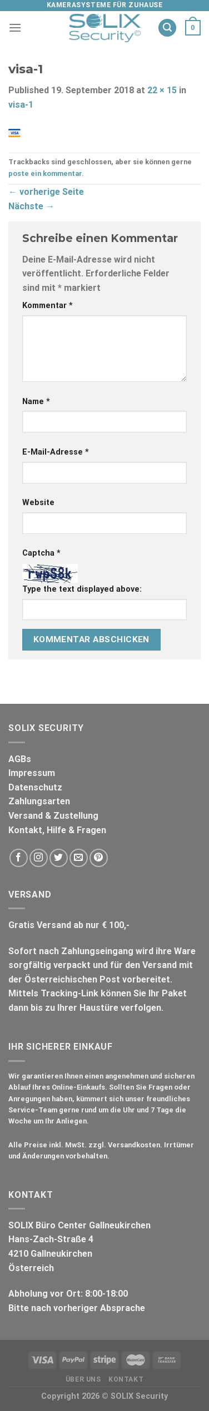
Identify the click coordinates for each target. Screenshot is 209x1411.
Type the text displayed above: (82, 589)
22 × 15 (162, 90)
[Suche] (167, 28)
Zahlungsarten (39, 801)
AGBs (19, 759)
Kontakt (125, 1379)
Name (36, 401)
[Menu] (15, 27)
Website (38, 502)
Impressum (31, 773)
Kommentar (47, 305)
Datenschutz (35, 787)
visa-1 (20, 104)
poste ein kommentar (45, 173)
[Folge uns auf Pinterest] (98, 858)
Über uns (83, 1379)
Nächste (31, 206)
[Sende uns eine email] (78, 858)
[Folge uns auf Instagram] (38, 858)
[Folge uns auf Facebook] (18, 858)
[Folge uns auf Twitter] (58, 858)
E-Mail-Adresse (55, 452)
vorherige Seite (46, 192)
